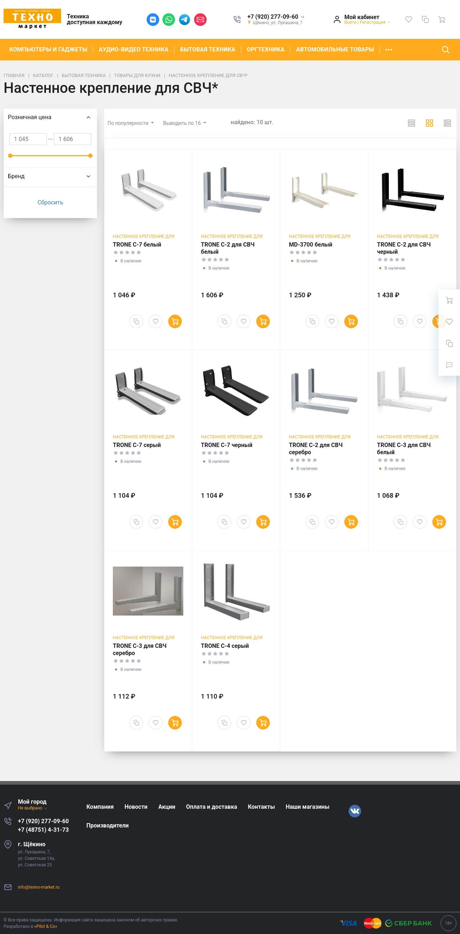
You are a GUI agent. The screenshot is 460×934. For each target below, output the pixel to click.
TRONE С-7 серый (137, 445)
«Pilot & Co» (46, 926)
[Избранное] (409, 19)
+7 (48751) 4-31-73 (43, 829)
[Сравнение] (425, 19)
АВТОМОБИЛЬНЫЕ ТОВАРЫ (335, 49)
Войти (350, 22)
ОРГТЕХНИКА (266, 49)
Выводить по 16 (182, 123)
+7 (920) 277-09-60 (43, 821)
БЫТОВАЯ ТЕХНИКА (207, 49)
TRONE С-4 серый (225, 645)
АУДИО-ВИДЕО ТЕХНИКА (134, 49)
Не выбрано (33, 808)
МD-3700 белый (310, 244)
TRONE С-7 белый (137, 244)
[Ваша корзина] (442, 19)
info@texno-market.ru (39, 887)
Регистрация (373, 22)
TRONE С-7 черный (226, 445)
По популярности (128, 123)
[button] (276, 17)
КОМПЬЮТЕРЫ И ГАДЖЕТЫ (48, 49)
